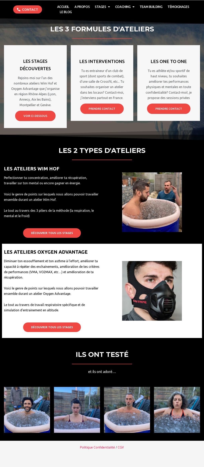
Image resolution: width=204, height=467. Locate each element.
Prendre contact (102, 108)
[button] (27, 9)
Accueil (63, 7)
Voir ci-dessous (35, 115)
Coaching (124, 6)
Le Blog (66, 12)
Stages (102, 6)
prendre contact (168, 108)
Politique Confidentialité (97, 447)
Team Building (151, 7)
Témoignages (178, 7)
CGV (121, 447)
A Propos (82, 7)
